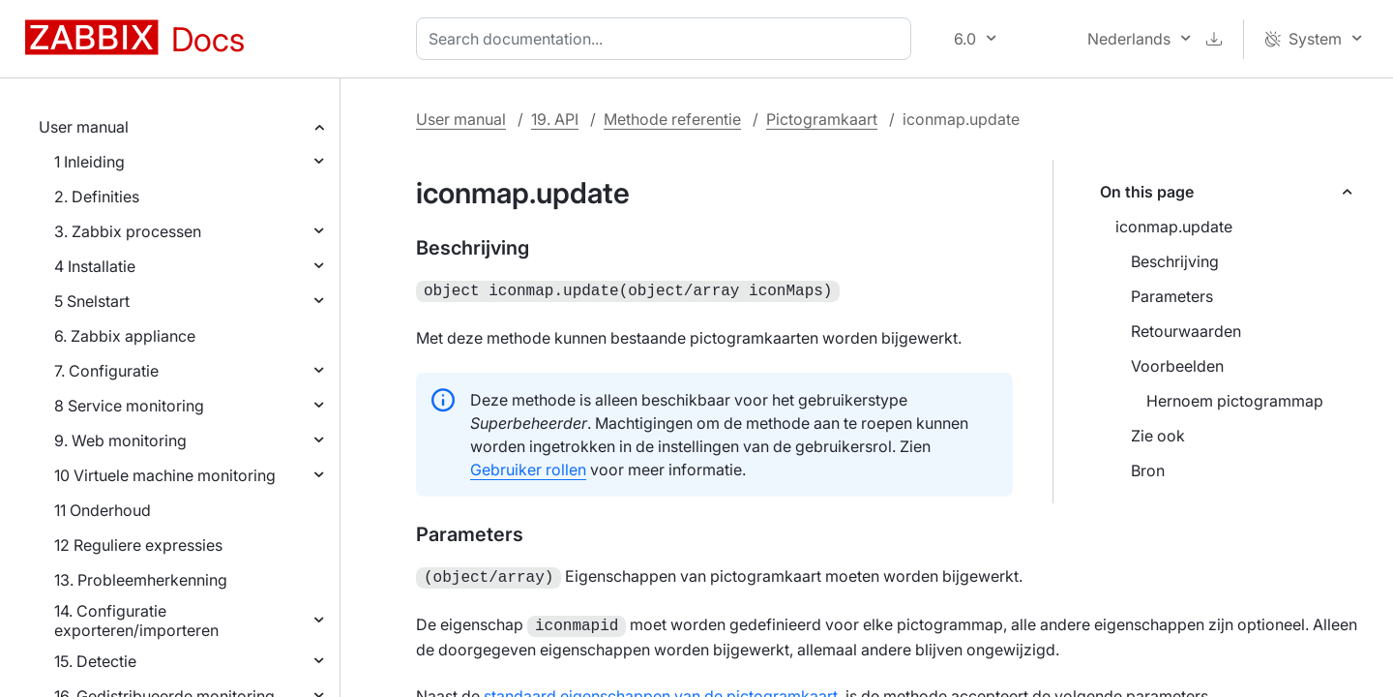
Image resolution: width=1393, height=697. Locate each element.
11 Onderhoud (102, 510)
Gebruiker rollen (528, 467)
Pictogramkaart (821, 119)
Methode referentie (672, 119)
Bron (1148, 470)
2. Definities (96, 196)
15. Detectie (95, 661)
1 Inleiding (89, 161)
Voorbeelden (1177, 366)
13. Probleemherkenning (140, 580)
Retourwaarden (1186, 331)
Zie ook (1158, 435)
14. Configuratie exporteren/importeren (136, 620)
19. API (554, 119)
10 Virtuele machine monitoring (165, 475)
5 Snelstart (92, 301)
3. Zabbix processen (127, 231)
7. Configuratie (106, 370)
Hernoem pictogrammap (1234, 400)
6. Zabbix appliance (124, 336)
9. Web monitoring (120, 440)
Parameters (1172, 296)
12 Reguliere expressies (138, 545)
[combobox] (667, 38)
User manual (84, 126)
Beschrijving (1175, 261)
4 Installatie (94, 266)
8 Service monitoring (129, 405)
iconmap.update (1173, 226)
